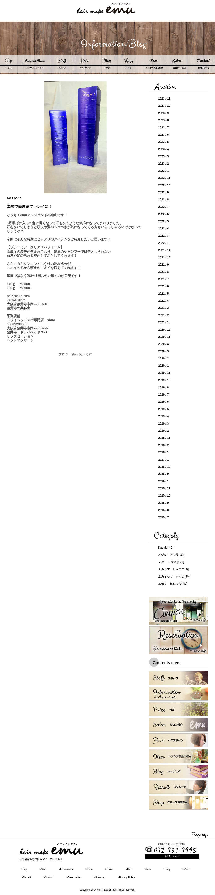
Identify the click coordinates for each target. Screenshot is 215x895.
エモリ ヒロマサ (170, 583)
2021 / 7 (163, 279)
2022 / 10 (164, 185)
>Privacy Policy (126, 877)
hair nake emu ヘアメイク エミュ (106, 7)
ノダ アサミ (167, 562)
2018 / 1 (163, 452)
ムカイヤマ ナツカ (171, 576)
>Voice (186, 869)
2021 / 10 (164, 257)
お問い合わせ (203, 68)
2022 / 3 (163, 235)
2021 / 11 (164, 250)
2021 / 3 (163, 307)
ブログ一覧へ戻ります (75, 354)
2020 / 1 (163, 365)
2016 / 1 (163, 481)
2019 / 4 (163, 416)
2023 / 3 (163, 156)
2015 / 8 (163, 510)
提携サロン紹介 (179, 68)
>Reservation (73, 877)
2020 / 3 (163, 351)
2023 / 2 (163, 163)
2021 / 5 (163, 293)
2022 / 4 (163, 228)
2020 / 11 (164, 336)
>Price (89, 869)
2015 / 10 (164, 495)
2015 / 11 (164, 488)
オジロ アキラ (168, 554)
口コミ (128, 68)
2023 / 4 (163, 149)
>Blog (166, 869)
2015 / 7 (163, 517)
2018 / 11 (164, 437)
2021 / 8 (163, 271)
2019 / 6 (163, 401)
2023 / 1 (163, 170)
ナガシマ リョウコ (171, 569)
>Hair (129, 869)
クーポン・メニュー (34, 68)
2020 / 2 (163, 358)
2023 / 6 (163, 134)
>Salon (109, 869)
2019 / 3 (163, 423)
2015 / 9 (163, 503)
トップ (9, 68)
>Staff (42, 869)
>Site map (99, 877)
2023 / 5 (163, 141)
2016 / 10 (164, 466)
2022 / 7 (163, 206)
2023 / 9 (163, 113)
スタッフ (62, 68)
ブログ (107, 68)
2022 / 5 (163, 221)
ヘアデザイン (85, 68)
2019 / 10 (164, 380)
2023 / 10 (164, 105)
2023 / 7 (163, 127)
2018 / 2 (163, 445)
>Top (24, 869)
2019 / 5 (163, 409)
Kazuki (163, 547)
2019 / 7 (163, 394)
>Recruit (26, 877)
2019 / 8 (163, 387)
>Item (147, 869)
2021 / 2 (163, 315)
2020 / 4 (163, 344)
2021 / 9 (163, 264)
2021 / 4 (163, 300)
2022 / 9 (163, 192)
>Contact (48, 877)
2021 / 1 (163, 322)
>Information (66, 869)
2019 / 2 (163, 430)
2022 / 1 (163, 243)
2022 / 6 (163, 214)
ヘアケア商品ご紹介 (154, 68)
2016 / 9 (163, 474)
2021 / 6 (163, 286)
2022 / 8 (163, 199)
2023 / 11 (164, 98)
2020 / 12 (164, 329)
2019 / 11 (164, 373)
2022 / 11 (164, 178)
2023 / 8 (163, 120)
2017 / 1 (163, 459)
